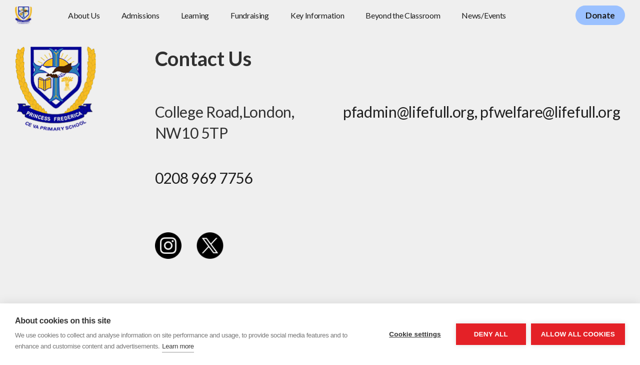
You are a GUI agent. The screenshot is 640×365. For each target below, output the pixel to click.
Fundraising (249, 15)
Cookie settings (415, 334)
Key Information (317, 15)
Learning (195, 15)
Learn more (178, 346)
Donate (600, 15)
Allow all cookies (578, 334)
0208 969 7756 (203, 178)
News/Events (484, 15)
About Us (84, 15)
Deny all (491, 334)
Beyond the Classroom (403, 15)
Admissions (141, 15)
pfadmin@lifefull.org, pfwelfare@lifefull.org (481, 112)
